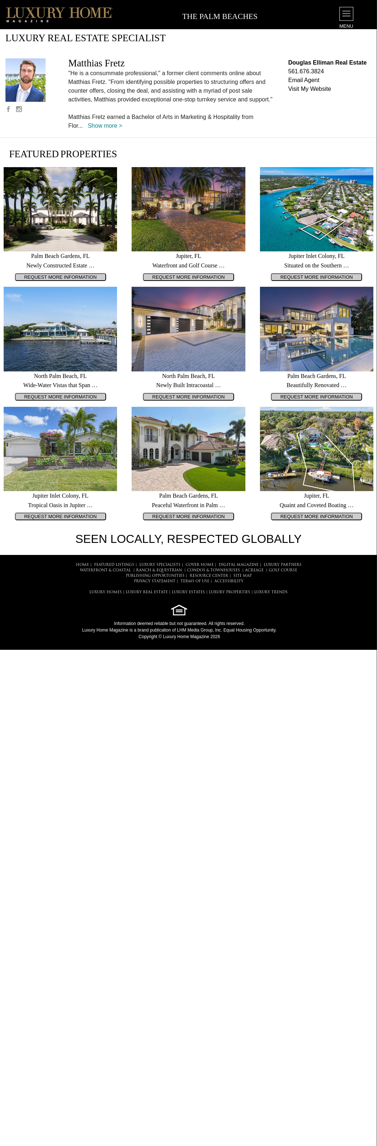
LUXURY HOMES (105, 592)
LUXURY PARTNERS (283, 565)
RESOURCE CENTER (209, 576)
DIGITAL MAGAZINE (239, 565)
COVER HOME (200, 565)
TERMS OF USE (194, 581)
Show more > (105, 126)
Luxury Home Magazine (105, 630)
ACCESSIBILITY (229, 581)
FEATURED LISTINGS (114, 565)
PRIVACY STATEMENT (154, 581)
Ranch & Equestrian (159, 570)
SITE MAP (242, 576)
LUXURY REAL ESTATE (147, 592)
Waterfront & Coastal (105, 570)
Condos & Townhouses (213, 570)
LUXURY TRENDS (271, 592)
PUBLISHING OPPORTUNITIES (155, 576)
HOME (82, 565)
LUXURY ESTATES (188, 592)
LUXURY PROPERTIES (229, 592)
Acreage (254, 570)
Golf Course (283, 570)
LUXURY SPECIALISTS (159, 565)
